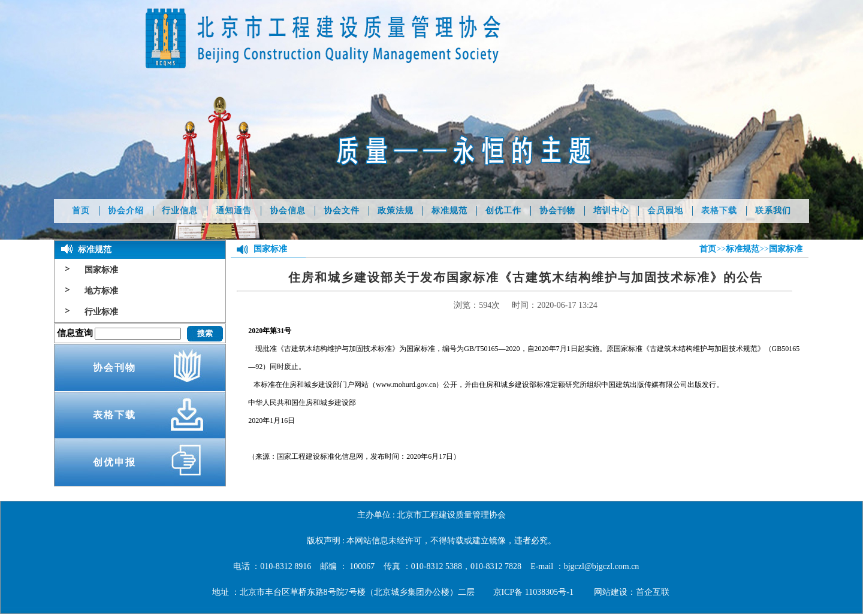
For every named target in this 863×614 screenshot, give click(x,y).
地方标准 (101, 290)
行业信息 (180, 210)
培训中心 (611, 210)
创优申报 (114, 462)
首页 (81, 210)
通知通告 (234, 210)
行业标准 (101, 311)
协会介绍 (126, 210)
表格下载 (719, 210)
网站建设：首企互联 (631, 592)
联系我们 (773, 210)
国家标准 (101, 269)
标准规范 (449, 210)
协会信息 (288, 210)
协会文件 (342, 210)
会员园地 (665, 210)
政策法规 (396, 210)
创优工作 (503, 210)
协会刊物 (557, 210)
